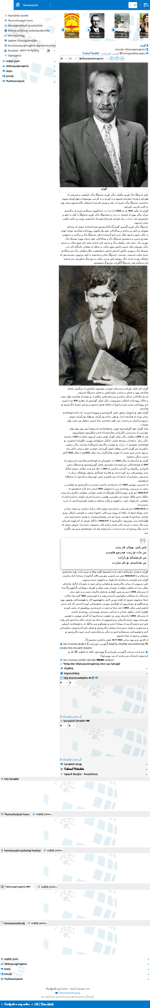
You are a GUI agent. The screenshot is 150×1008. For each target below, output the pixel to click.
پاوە (68, 247)
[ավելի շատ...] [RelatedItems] (72, 759)
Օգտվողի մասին (16, 15)
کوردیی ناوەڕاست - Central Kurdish (100, 53)
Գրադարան (30, 5)
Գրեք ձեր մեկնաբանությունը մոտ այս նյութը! (90, 664)
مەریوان (116, 215)
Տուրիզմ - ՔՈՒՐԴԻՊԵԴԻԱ (21, 50)
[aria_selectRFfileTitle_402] (73, 683)
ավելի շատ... (42, 814)
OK (34, 1004)
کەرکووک (123, 444)
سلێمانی (129, 219)
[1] (86, 640)
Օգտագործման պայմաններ (23, 25)
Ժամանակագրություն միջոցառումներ (30, 45)
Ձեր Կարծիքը (14, 35)
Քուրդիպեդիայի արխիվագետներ (27, 30)
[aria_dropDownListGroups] (20, 887)
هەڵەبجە (108, 211)
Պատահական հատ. (18, 20)
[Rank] (73, 58)
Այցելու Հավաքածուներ (20, 40)
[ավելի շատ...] (72, 717)
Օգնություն (12, 55)
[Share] (64, 58)
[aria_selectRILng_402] (72, 726)
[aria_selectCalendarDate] (51, 50)
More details (47, 1004)
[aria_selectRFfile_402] (64, 683)
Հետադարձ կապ (67, 993)
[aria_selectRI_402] (64, 726)
